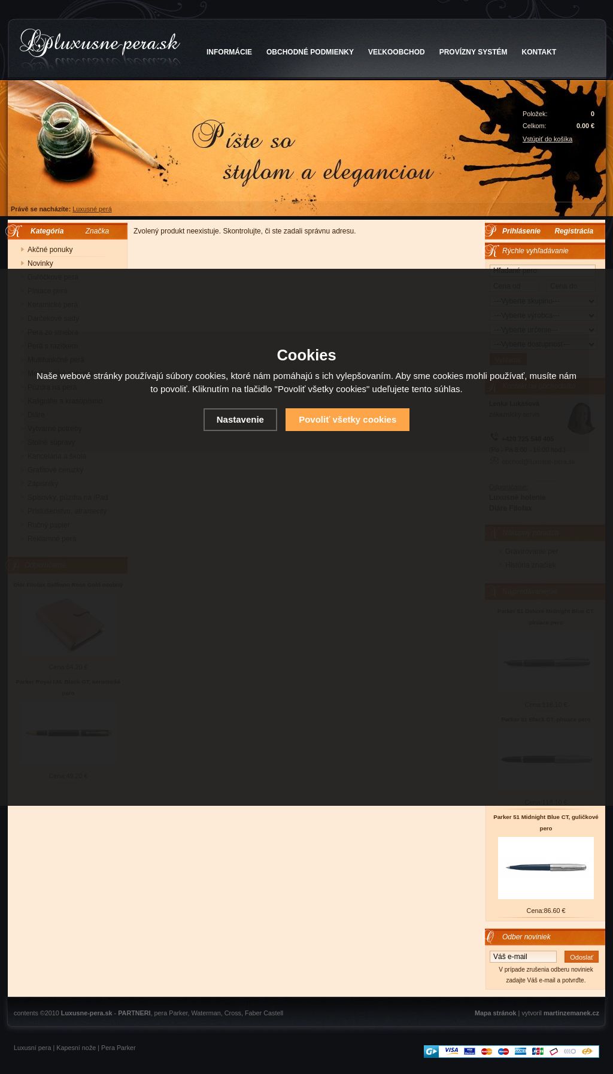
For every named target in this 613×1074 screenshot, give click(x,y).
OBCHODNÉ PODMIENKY (310, 52)
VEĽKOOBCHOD (396, 52)
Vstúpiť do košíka (547, 138)
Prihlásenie (521, 231)
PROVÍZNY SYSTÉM (473, 52)
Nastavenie (240, 419)
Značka (97, 231)
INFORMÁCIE (229, 52)
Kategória (44, 231)
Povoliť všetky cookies (347, 419)
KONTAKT (539, 52)
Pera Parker (118, 1047)
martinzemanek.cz (571, 1013)
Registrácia (573, 231)
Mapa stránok (496, 1013)
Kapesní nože (76, 1047)
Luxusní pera (32, 1047)
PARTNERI (134, 1013)
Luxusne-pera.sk (87, 1013)
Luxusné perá (91, 209)
